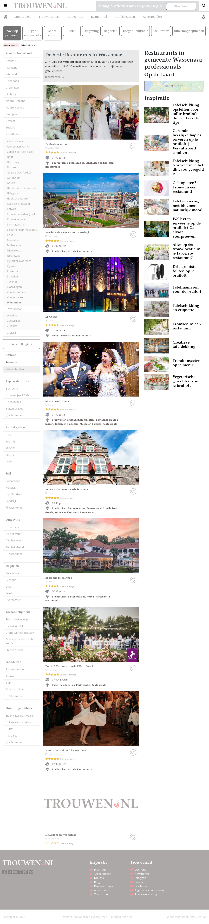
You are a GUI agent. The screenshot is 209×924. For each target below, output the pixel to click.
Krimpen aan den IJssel (21, 214)
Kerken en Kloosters (66, 423)
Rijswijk (11, 266)
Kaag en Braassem (18, 203)
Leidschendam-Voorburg (22, 229)
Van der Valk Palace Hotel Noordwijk (67, 232)
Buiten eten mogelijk (18, 722)
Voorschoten (15, 297)
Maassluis (13, 240)
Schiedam (13, 276)
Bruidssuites (13, 402)
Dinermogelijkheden (189, 31)
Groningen (12, 87)
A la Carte (11, 735)
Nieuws (99, 878)
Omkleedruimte (15, 689)
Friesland (11, 74)
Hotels (72, 251)
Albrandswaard (16, 141)
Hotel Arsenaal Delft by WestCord (65, 750)
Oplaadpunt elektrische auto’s (20, 641)
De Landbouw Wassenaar (60, 834)
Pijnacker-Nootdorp (19, 261)
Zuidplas (12, 326)
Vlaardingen (14, 287)
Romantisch (13, 481)
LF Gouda (51, 316)
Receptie (11, 580)
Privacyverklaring (146, 894)
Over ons (140, 869)
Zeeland (10, 127)
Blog (97, 882)
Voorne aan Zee (16, 292)
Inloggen (140, 878)
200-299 (10, 448)
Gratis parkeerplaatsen (20, 633)
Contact (139, 882)
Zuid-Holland (13, 134)
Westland (12, 315)
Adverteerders (153, 17)
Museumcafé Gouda (57, 401)
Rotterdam (13, 271)
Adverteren (142, 874)
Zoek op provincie (12, 33)
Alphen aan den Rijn (19, 146)
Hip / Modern (14, 494)
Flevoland (11, 67)
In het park (12, 527)
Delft (10, 157)
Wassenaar (11, 45)
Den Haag (13, 162)
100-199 (10, 441)
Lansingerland (16, 224)
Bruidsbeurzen (125, 17)
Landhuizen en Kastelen (99, 162)
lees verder (54, 77)
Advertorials (102, 890)
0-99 (8, 435)
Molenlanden (15, 245)
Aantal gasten (53, 33)
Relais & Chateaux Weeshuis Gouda (66, 489)
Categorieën (22, 17)
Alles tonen (14, 415)
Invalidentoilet (14, 626)
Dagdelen (111, 31)
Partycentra (103, 596)
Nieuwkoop (14, 250)
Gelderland (12, 81)
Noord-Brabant (15, 101)
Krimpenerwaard (17, 219)
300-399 (10, 455)
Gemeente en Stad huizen (101, 508)
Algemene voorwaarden (150, 890)
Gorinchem (13, 178)
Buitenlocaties (14, 408)
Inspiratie (100, 869)
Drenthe (11, 61)
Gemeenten (74, 17)
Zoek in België (20, 344)
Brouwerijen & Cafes (18, 395)
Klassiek (11, 487)
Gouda (11, 183)
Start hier (181, 6)
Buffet (9, 729)
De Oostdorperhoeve (58, 144)
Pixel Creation (198, 917)
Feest (9, 593)
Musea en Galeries (90, 423)
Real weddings (103, 886)
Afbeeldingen (102, 874)
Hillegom (12, 193)
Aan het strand (15, 547)
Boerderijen (13, 388)
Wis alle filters (28, 45)
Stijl (72, 31)
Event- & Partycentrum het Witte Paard (69, 666)
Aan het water (14, 540)
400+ (9, 461)
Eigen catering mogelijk (20, 715)
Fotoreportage (15, 669)
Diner (9, 586)
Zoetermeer (14, 320)
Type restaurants (32, 33)
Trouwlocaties (49, 17)
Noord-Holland (15, 107)
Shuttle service (15, 650)
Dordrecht (13, 167)
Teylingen (13, 281)
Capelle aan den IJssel (20, 152)
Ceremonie (12, 573)
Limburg (11, 94)
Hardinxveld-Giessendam (22, 188)
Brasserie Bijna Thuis (58, 577)
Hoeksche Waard (17, 198)
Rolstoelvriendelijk (17, 619)
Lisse (10, 235)
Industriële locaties (63, 335)
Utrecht (10, 121)
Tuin (8, 683)
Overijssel (12, 114)
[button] (5, 5)
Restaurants (52, 166)
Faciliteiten (161, 31)
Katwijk (11, 209)
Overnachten (13, 600)
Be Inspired (99, 17)
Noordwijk (13, 255)
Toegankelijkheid (135, 31)
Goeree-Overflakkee (19, 172)
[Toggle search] (204, 5)
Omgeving (91, 31)
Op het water (14, 534)
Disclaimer (142, 886)
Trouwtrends (102, 894)
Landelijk (11, 333)
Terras (10, 676)
